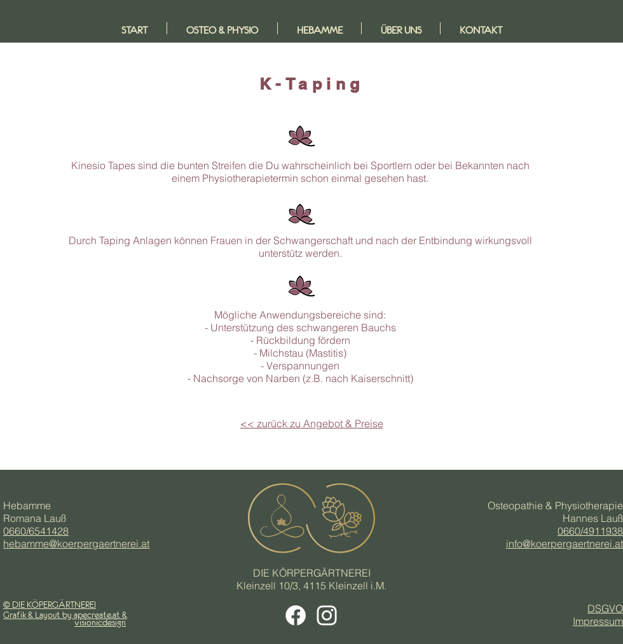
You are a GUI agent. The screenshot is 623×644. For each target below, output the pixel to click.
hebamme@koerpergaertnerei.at (76, 543)
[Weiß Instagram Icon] (326, 615)
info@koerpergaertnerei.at (564, 543)
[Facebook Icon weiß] (295, 615)
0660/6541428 (36, 530)
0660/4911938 (590, 530)
